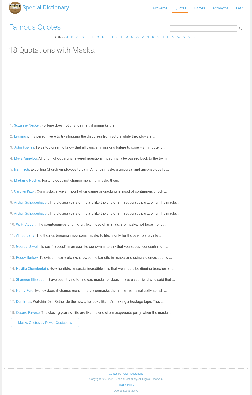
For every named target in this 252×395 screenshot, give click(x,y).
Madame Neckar (27, 180)
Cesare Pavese (28, 312)
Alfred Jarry (25, 235)
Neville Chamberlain (32, 268)
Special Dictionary (45, 7)
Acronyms (220, 8)
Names (199, 8)
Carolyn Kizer (24, 191)
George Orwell (27, 246)
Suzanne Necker (27, 125)
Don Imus (23, 301)
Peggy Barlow (27, 257)
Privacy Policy (126, 384)
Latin (240, 8)
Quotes (180, 8)
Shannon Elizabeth (31, 279)
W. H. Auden (25, 224)
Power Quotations (132, 373)
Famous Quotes (35, 27)
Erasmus (21, 136)
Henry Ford (24, 290)
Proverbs (160, 8)
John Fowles (24, 147)
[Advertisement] (126, 88)
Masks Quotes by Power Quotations (45, 322)
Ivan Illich (21, 169)
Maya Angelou (25, 158)
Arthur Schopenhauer (31, 202)
